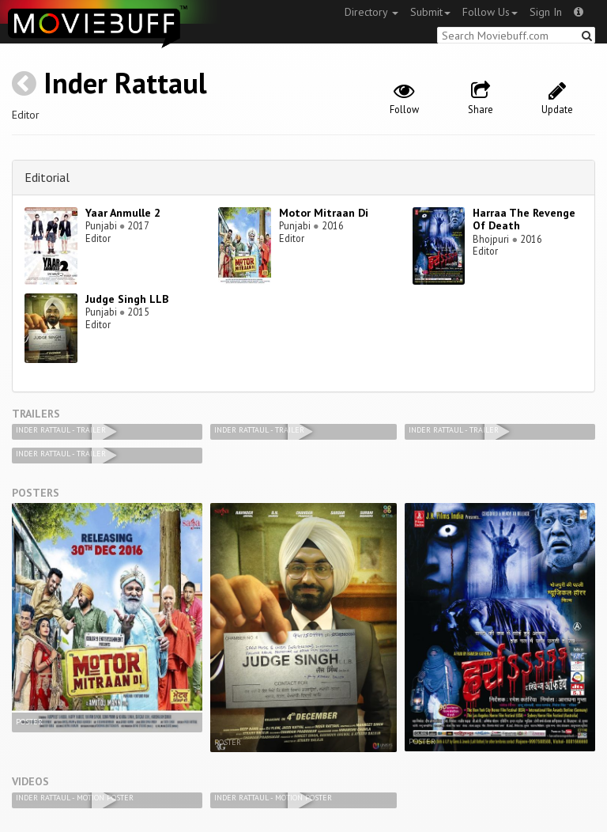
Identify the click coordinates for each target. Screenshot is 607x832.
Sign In (546, 12)
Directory (371, 12)
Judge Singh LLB (126, 299)
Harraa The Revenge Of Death (524, 219)
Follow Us (490, 12)
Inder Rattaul (125, 82)
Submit (430, 12)
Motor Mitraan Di (323, 213)
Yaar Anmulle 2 (122, 213)
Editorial (47, 177)
